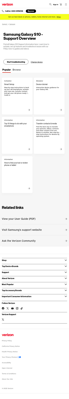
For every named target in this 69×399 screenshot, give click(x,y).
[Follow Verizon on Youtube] (12, 308)
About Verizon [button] (8, 278)
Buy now (31, 11)
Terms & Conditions (9, 374)
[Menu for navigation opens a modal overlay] (66, 4)
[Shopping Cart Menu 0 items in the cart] (60, 4)
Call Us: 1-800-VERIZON (14, 11)
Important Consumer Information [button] (16, 296)
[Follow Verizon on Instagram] (17, 308)
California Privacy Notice (11, 346)
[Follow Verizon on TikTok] (22, 308)
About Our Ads (7, 379)
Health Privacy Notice (10, 352)
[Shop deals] (59, 17)
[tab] (6, 70)
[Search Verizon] (50, 4)
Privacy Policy (7, 341)
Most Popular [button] (8, 284)
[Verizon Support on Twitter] (3, 319)
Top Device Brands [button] (10, 266)
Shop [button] (4, 260)
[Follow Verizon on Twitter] (8, 308)
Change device (37, 62)
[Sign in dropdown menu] (55, 4)
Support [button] (5, 272)
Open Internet (7, 368)
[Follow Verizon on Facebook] (3, 308)
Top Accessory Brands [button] (12, 290)
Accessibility (6, 363)
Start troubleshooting (16, 62)
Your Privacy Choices (11, 357)
